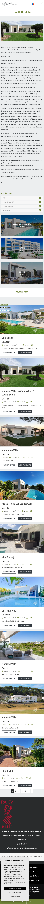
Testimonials (22, 210)
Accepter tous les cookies (14, 888)
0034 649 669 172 (13, 848)
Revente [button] (26, 831)
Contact (37, 835)
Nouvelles (31, 835)
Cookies (35, 856)
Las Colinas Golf (22, 202)
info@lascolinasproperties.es (29, 848)
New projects (22, 206)
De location (6, 835)
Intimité (30, 856)
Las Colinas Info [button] (16, 835)
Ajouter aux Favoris (25, 352)
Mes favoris (22, 839)
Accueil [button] (4, 831)
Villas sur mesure (35, 831)
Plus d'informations (9, 352)
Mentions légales (23, 856)
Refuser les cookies (15, 896)
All (22, 198)
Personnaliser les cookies (14, 892)
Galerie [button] (24, 835)
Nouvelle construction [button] (15, 831)
